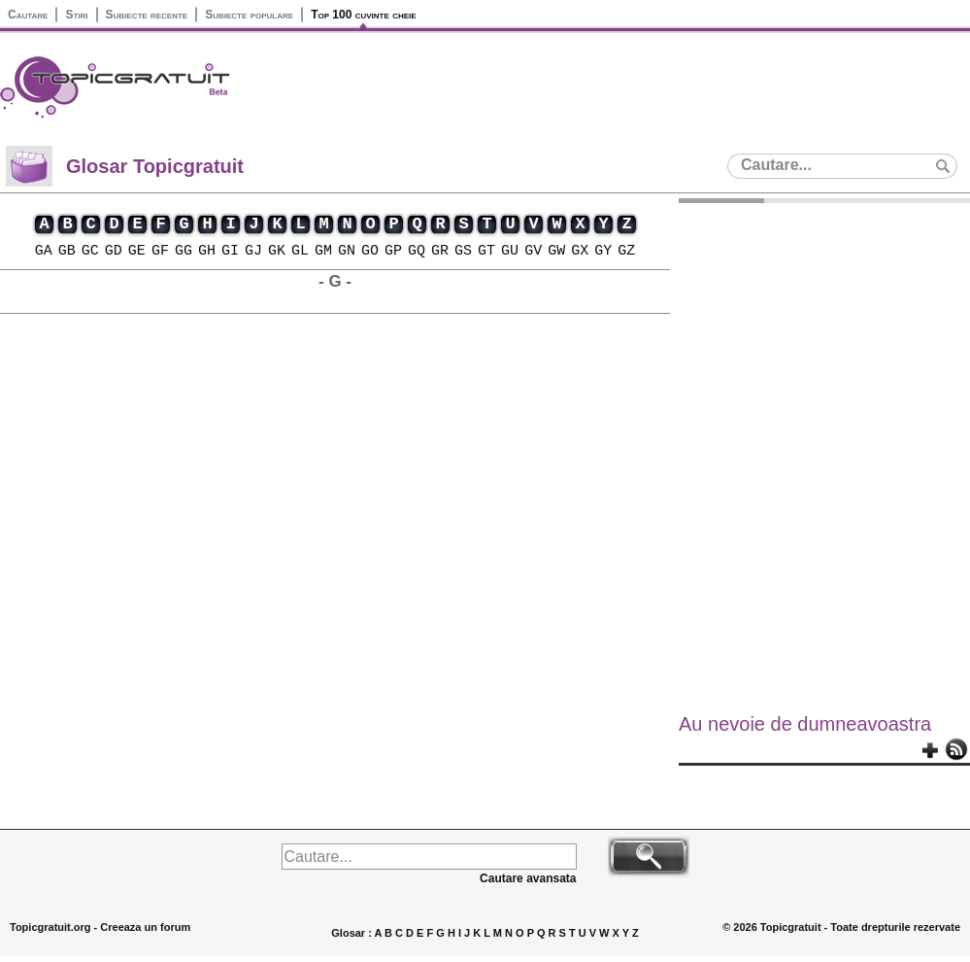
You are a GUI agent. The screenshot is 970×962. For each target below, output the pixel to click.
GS (463, 251)
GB (67, 251)
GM (323, 251)
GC (90, 251)
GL (300, 251)
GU (509, 251)
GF (160, 251)
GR (440, 251)
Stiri (76, 14)
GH (207, 251)
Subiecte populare (249, 14)
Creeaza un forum (145, 927)
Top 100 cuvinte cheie (363, 14)
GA (43, 251)
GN (346, 251)
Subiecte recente (147, 14)
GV (533, 251)
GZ (626, 251)
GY (603, 251)
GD (113, 251)
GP (393, 251)
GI (230, 251)
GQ (416, 251)
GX (579, 251)
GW (556, 251)
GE (137, 251)
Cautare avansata (528, 878)
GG (183, 251)
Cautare (28, 14)
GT (486, 251)
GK (276, 251)
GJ (253, 251)
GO (370, 251)
